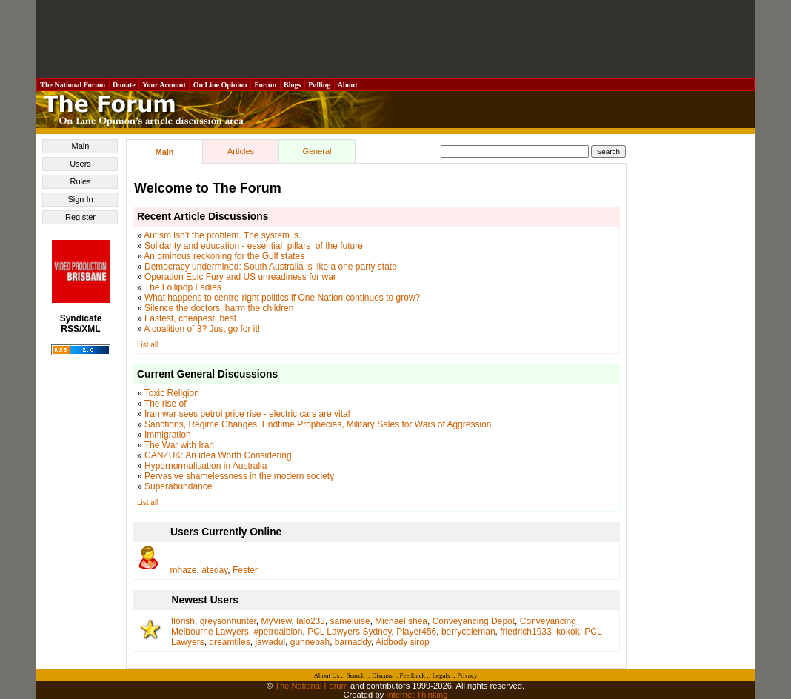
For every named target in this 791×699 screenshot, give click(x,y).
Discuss (382, 675)
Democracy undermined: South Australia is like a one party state (270, 266)
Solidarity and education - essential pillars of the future (253, 246)
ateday (214, 570)
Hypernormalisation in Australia (205, 466)
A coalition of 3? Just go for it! (202, 329)
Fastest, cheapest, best (190, 318)
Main (81, 145)
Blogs (292, 85)
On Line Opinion (220, 85)
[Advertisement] (395, 39)
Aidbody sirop (403, 642)
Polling (320, 85)
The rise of (165, 403)
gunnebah (310, 642)
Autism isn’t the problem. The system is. (222, 235)
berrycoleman (468, 631)
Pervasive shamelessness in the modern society (239, 476)
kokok (567, 631)
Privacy (467, 675)
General (316, 151)
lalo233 (310, 621)
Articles (240, 151)
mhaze (183, 570)
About (347, 85)
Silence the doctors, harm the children (218, 308)
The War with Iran (179, 445)
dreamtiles (229, 642)
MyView (276, 621)
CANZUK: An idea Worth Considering (218, 455)
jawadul (270, 642)
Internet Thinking (416, 694)
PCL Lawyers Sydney (349, 631)
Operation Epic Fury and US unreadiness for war (240, 277)
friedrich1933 (525, 631)
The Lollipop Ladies (182, 287)
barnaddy (353, 642)
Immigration (167, 434)
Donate (124, 85)
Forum (265, 85)
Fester (245, 570)
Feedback (411, 675)
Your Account (164, 85)
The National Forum (73, 85)
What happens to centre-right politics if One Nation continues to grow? (282, 297)
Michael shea (401, 621)
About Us (327, 675)
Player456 (416, 631)
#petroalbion (277, 631)
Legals (441, 675)
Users (80, 163)
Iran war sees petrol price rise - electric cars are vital (247, 414)
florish (183, 621)
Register (80, 217)
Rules (80, 181)
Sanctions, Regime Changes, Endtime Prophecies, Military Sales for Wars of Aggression (317, 424)
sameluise (350, 621)
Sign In (80, 199)
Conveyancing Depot (474, 621)
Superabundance (178, 486)
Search (356, 675)
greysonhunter (228, 621)
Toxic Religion (171, 393)
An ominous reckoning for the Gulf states (224, 256)
